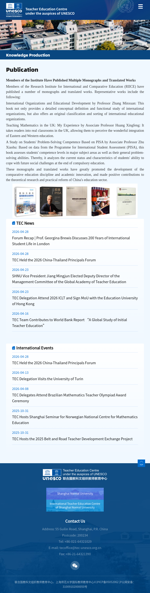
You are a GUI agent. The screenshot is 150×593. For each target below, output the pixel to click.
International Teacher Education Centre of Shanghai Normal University (75, 505)
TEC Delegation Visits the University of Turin (47, 379)
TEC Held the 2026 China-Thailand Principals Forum (54, 260)
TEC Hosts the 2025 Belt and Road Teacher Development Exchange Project (72, 439)
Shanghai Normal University (75, 493)
